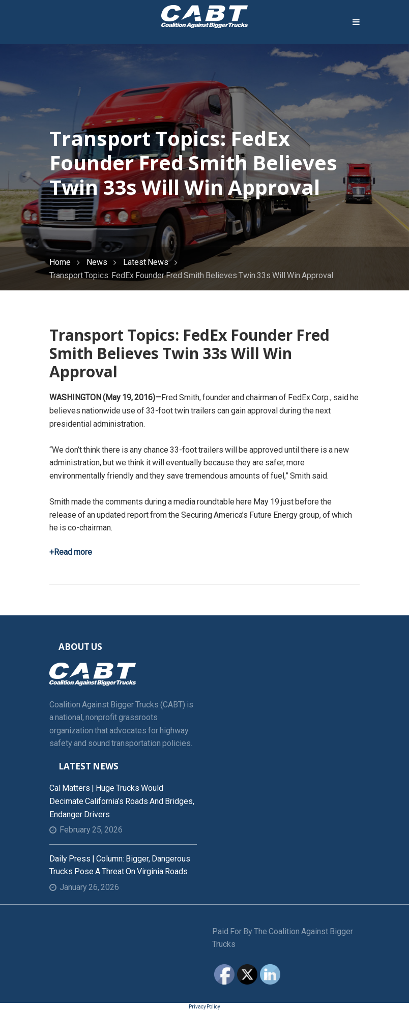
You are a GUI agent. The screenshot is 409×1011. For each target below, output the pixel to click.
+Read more (70, 552)
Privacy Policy (204, 1006)
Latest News (145, 262)
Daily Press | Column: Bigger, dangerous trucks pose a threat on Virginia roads (119, 865)
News (96, 262)
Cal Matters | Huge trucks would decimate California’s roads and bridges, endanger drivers (121, 801)
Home (60, 262)
